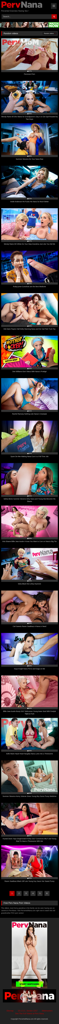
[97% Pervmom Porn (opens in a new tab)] (29, 58)
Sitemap (10, 1011)
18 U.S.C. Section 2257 (28, 1011)
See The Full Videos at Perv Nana (29, 1014)
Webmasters (47, 1011)
